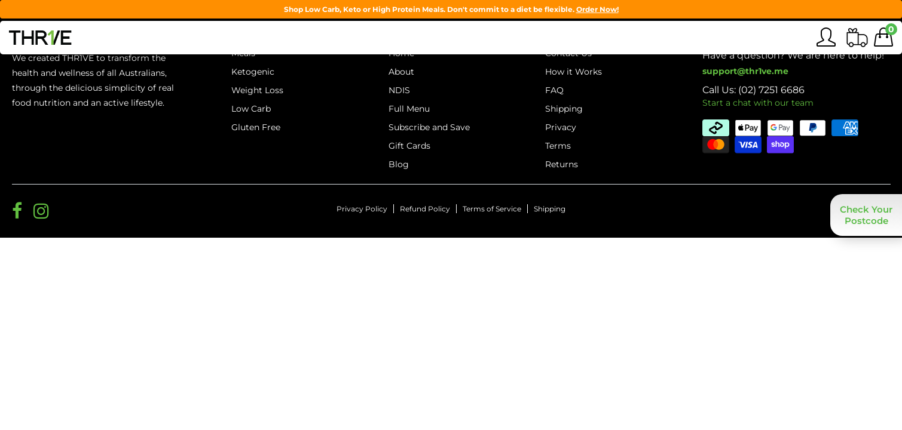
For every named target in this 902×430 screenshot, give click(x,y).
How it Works (573, 71)
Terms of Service (492, 208)
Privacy (560, 127)
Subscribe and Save (429, 127)
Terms (558, 145)
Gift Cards (409, 145)
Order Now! (597, 9)
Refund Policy (425, 208)
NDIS (399, 90)
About (401, 71)
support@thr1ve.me (745, 71)
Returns (561, 164)
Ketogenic (252, 71)
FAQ (554, 90)
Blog (399, 164)
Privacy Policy (362, 208)
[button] (866, 215)
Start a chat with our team (758, 102)
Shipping (549, 208)
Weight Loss (257, 90)
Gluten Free (255, 127)
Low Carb (251, 108)
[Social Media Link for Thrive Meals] (17, 211)
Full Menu (409, 108)
